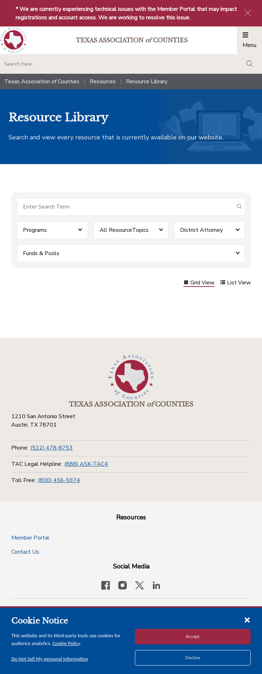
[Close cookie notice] (247, 619)
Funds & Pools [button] (41, 253)
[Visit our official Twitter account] (139, 586)
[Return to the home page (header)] (13, 40)
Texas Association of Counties (41, 81)
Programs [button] (35, 230)
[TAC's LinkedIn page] (156, 586)
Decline (192, 658)
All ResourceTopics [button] (124, 230)
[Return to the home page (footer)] (131, 377)
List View (235, 283)
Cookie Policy (66, 643)
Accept (193, 636)
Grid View (198, 283)
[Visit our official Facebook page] (105, 586)
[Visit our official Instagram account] (122, 586)
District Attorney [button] (201, 230)
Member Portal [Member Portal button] (30, 538)
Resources (103, 81)
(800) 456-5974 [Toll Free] (59, 480)
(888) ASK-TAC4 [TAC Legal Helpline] (86, 464)
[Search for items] (125, 206)
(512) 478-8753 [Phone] (51, 448)
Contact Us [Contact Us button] (25, 552)
